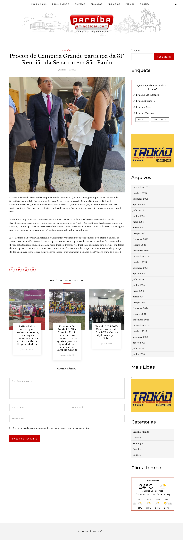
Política (145, 4)
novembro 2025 (141, 187)
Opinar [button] (142, 119)
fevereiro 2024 (140, 308)
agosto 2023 (139, 343)
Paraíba (130, 4)
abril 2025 (138, 227)
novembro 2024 (141, 256)
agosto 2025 (139, 204)
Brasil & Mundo (60, 4)
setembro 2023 (140, 337)
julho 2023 (138, 348)
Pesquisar (136, 50)
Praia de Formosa (145, 101)
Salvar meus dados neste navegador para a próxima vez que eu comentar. (51, 428)
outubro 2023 (140, 331)
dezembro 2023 (141, 319)
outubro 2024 (140, 262)
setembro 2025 (140, 199)
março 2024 (139, 302)
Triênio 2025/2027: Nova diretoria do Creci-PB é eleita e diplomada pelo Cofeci (107, 332)
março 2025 (139, 233)
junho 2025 (139, 216)
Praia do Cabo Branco (147, 95)
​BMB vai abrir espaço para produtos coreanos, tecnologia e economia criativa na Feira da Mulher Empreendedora (27, 335)
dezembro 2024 (141, 250)
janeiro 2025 (139, 245)
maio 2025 (138, 222)
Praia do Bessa (143, 107)
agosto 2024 (139, 273)
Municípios (114, 4)
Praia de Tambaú (145, 113)
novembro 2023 (141, 325)
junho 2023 (139, 354)
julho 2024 (138, 279)
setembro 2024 (140, 268)
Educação (97, 4)
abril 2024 (138, 296)
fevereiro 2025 (140, 239)
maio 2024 (138, 291)
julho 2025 (138, 210)
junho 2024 (139, 285)
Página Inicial (39, 4)
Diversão (80, 4)
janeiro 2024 (139, 314)
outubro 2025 (140, 193)
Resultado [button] (160, 119)
